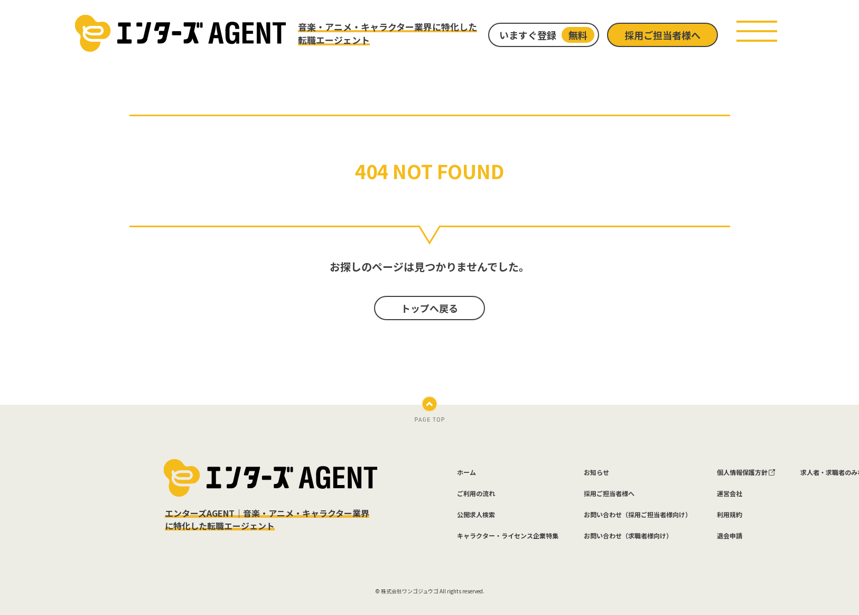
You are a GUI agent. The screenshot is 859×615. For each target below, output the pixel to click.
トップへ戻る (429, 308)
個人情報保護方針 (746, 472)
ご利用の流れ (476, 493)
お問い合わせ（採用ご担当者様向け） (638, 514)
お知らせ (596, 472)
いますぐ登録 (546, 35)
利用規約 (729, 514)
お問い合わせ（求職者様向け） (628, 536)
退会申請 (729, 536)
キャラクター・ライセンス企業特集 (507, 536)
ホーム (466, 472)
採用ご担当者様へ (662, 35)
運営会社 (729, 493)
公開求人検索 (476, 514)
